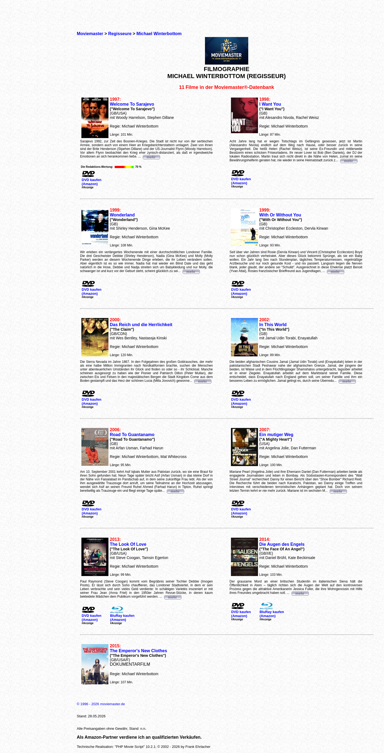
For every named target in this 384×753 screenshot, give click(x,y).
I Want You (270, 104)
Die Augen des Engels (281, 544)
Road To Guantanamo (132, 434)
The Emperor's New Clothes (138, 650)
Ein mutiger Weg (276, 434)
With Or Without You (280, 215)
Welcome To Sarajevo (132, 104)
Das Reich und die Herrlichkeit (141, 324)
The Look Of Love (128, 544)
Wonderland (122, 215)
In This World (273, 324)
